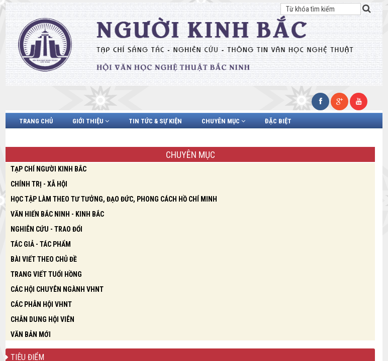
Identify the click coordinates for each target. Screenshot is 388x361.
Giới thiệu (90, 121)
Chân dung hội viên (50, 138)
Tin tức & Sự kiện (155, 121)
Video (110, 138)
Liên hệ (196, 138)
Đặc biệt (278, 121)
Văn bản (152, 138)
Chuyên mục (223, 121)
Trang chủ (36, 121)
